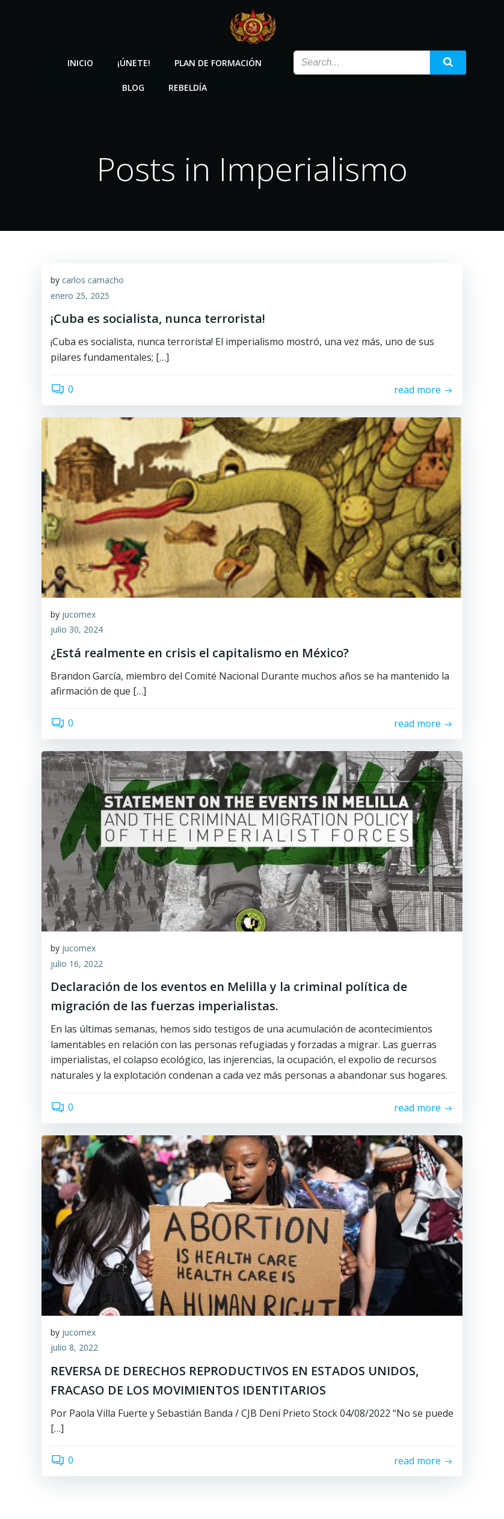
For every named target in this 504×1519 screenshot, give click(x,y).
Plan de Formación (218, 61)
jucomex (79, 614)
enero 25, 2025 (80, 296)
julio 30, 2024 (77, 630)
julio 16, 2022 (77, 963)
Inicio (80, 61)
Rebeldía (187, 86)
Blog (133, 86)
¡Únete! (133, 61)
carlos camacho (93, 280)
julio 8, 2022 (74, 1348)
